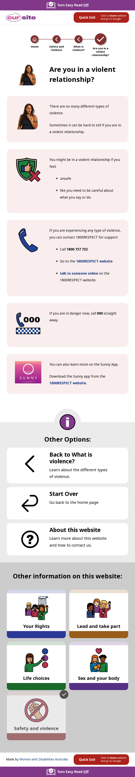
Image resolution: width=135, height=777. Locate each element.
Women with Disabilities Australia (44, 759)
